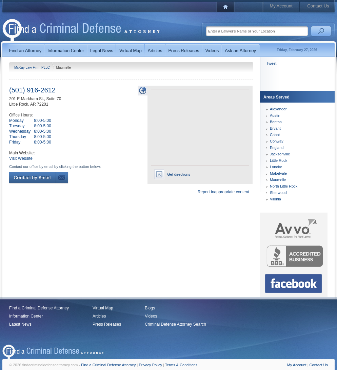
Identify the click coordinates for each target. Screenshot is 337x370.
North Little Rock (283, 186)
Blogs (150, 308)
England (276, 148)
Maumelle (278, 180)
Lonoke (276, 167)
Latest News (20, 324)
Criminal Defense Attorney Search (175, 324)
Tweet (271, 63)
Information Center (26, 316)
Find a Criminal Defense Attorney (39, 308)
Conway (276, 141)
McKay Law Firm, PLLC (32, 67)
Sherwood (278, 193)
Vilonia (275, 199)
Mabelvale (278, 173)
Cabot (275, 135)
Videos (151, 316)
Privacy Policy (150, 365)
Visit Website (21, 158)
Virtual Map (103, 308)
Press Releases (107, 324)
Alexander (278, 109)
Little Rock (278, 160)
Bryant (275, 128)
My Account (281, 5)
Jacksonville (280, 154)
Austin (275, 115)
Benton (276, 122)
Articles (99, 316)
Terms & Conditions (181, 365)
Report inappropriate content (223, 192)
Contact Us (318, 5)
